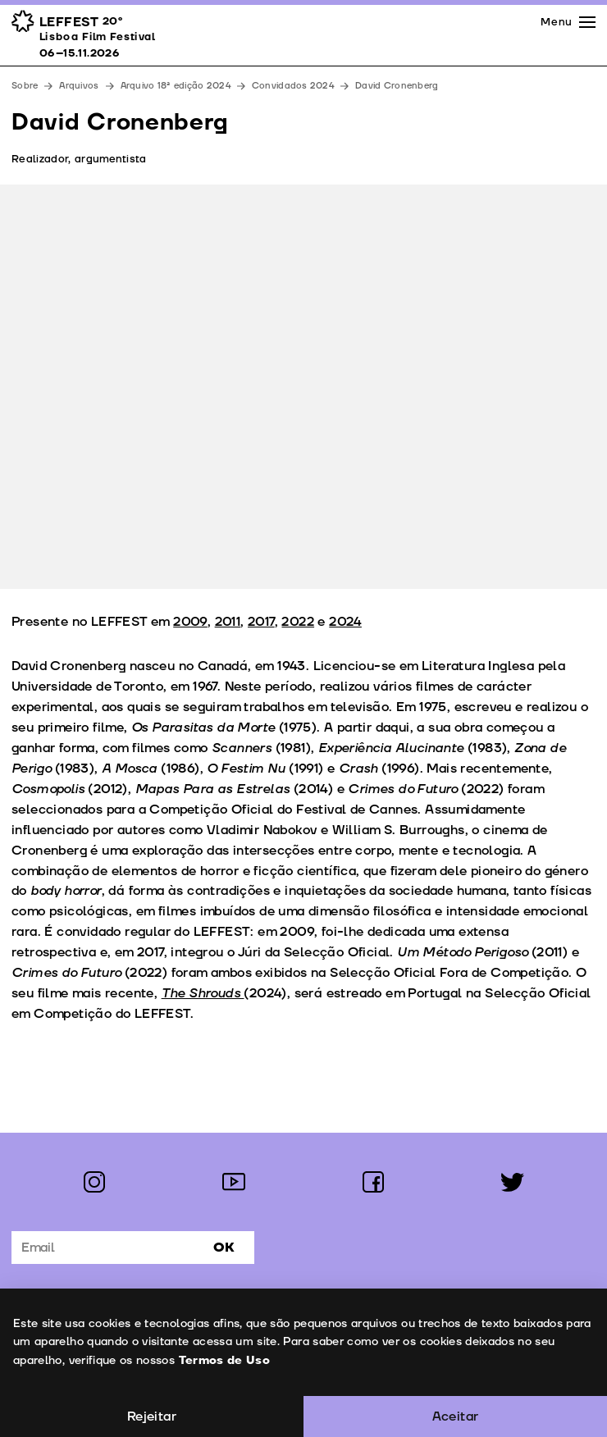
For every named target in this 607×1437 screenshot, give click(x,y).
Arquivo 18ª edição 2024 (175, 86)
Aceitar (455, 1416)
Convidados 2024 (293, 86)
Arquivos (78, 86)
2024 (345, 622)
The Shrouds (203, 993)
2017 (261, 622)
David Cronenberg (396, 86)
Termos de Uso (224, 1360)
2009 (190, 622)
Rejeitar (151, 1416)
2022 (297, 622)
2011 (228, 622)
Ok (224, 1248)
